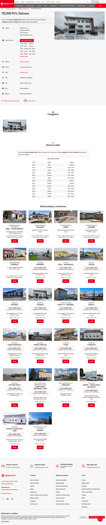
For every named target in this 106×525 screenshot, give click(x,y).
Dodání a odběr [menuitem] (85, 483)
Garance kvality (40, 464)
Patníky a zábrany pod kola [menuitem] (62, 504)
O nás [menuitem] (43, 1)
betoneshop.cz (24, 72)
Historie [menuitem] (83, 480)
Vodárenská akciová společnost (40, 427)
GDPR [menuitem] (83, 498)
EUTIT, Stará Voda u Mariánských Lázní (40, 384)
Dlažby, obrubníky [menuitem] (30, 5)
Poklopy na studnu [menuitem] (60, 498)
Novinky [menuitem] (38, 1)
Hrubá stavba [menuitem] (53, 5)
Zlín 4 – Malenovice (66, 264)
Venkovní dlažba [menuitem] (60, 501)
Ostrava (40, 305)
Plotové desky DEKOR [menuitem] (61, 480)
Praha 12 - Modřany (66, 305)
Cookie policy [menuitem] (85, 501)
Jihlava (91, 264)
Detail (14, 241)
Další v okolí (29, 100)
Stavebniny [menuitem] (91, 5)
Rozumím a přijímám (96, 517)
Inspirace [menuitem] (23, 1)
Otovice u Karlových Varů (14, 430)
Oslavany (40, 227)
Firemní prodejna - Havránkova (14, 226)
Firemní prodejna (40, 225)
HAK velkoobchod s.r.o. (65, 383)
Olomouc (14, 305)
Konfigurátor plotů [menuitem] (30, 1)
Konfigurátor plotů (86, 504)
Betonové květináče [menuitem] (60, 489)
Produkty (33, 475)
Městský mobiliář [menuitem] (81, 5)
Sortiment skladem (66, 464)
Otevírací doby (24, 56)
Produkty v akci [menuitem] (34, 504)
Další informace (5, 521)
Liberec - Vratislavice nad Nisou (91, 386)
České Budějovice (14, 345)
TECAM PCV (14, 303)
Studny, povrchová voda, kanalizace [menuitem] (67, 5)
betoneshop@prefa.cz (26, 67)
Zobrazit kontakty (6, 493)
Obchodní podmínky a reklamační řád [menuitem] (91, 489)
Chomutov (91, 345)
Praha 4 (91, 305)
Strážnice (15, 264)
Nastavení (83, 517)
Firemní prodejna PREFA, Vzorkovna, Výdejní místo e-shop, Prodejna (14, 236)
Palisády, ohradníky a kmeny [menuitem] (63, 495)
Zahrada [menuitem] (39, 5)
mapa (30, 35)
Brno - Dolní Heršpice (14, 229)
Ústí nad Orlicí (14, 385)
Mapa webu (84, 507)
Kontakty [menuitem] (58, 1)
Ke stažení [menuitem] (84, 486)
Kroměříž (40, 264)
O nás (83, 475)
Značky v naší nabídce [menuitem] (87, 492)
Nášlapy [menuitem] (58, 492)
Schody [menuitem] (45, 5)
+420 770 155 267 (24, 61)
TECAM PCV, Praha (65, 303)
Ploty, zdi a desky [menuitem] (19, 5)
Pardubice (66, 385)
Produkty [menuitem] (17, 1)
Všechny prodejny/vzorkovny (10, 100)
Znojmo (40, 430)
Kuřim (65, 227)
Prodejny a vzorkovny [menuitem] (50, 1)
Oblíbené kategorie (62, 475)
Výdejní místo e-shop (40, 277)
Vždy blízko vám (91, 464)
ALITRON (65, 263)
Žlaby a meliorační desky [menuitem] (62, 486)
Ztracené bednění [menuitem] (60, 483)
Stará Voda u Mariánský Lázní (40, 388)
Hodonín (91, 227)
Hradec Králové (40, 345)
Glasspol (40, 263)
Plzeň (65, 345)
